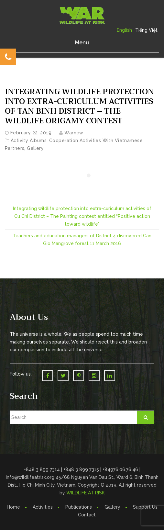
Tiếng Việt (146, 30)
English (124, 30)
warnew (73, 132)
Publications (78, 507)
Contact (87, 514)
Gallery (35, 148)
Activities (43, 507)
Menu (82, 42)
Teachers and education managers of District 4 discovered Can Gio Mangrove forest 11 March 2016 (82, 239)
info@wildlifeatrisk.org (31, 477)
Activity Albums (29, 140)
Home (13, 507)
